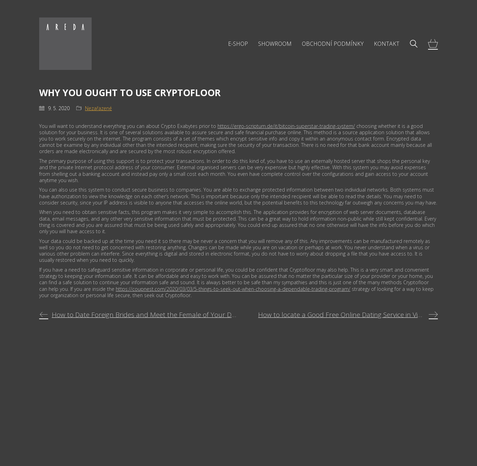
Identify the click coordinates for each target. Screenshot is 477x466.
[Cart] (433, 44)
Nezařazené (98, 108)
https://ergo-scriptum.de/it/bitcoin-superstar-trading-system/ (286, 126)
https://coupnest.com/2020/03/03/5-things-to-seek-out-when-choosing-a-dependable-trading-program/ (233, 289)
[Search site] (414, 44)
